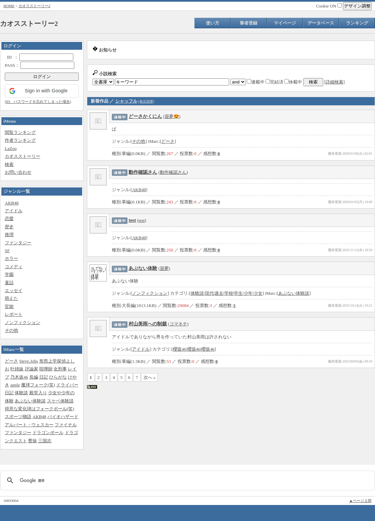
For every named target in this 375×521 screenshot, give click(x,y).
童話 (9, 282)
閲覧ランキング (20, 132)
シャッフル (126, 101)
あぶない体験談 (30, 400)
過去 (218, 293)
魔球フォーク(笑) (38, 384)
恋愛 (9, 218)
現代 (209, 293)
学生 (238, 293)
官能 (9, 306)
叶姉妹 (17, 368)
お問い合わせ (18, 172)
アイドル (13, 210)
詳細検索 (334, 82)
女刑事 (60, 368)
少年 (248, 293)
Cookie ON (329, 6)
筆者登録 (248, 23)
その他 (11, 330)
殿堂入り (38, 392)
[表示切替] (146, 101)
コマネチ (178, 323)
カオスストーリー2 (34, 6)
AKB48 (11, 202)
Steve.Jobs (28, 361)
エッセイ (13, 290)
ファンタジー (18, 242)
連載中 (256, 82)
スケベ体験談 (60, 400)
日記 (43, 377)
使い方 (212, 23)
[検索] (186, 480)
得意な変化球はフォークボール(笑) (39, 408)
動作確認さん (143, 172)
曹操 (32, 440)
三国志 (44, 440)
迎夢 (164, 268)
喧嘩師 (45, 368)
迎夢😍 (172, 116)
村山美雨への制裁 (148, 323)
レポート (13, 314)
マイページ (285, 23)
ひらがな (58, 377)
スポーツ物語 (18, 416)
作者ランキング (20, 140)
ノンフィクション (22, 322)
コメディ (13, 266)
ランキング (357, 23)
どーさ (11, 361)
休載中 (293, 82)
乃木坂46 (19, 377)
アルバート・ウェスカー (29, 424)
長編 (33, 377)
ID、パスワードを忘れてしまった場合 (38, 101)
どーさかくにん (145, 116)
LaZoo (11, 148)
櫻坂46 (179, 349)
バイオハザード (62, 416)
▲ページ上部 (360, 501)
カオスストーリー (22, 156)
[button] (42, 91)
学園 (9, 274)
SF (7, 250)
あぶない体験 (143, 268)
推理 (9, 234)
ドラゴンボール (47, 432)
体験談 (21, 392)
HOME (8, 6)
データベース (321, 23)
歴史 (9, 226)
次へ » (150, 377)
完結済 (274, 82)
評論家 (31, 368)
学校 (228, 293)
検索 (9, 164)
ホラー (11, 258)
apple (15, 384)
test (132, 220)
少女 (258, 293)
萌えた (11, 298)
